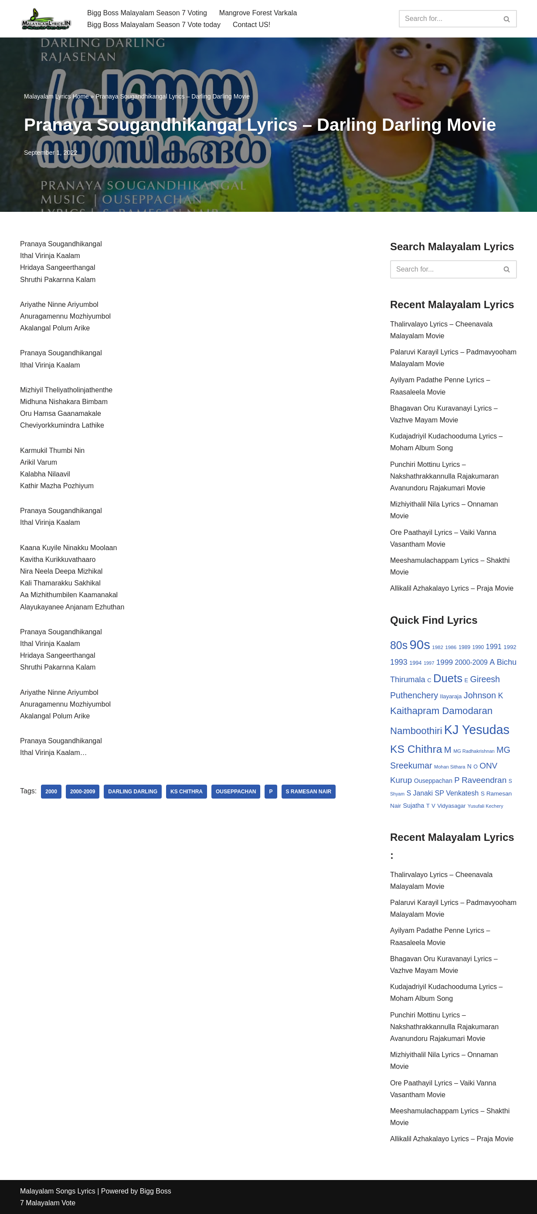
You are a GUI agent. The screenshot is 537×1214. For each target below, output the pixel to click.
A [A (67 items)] (492, 662)
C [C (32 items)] (429, 680)
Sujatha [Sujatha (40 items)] (414, 805)
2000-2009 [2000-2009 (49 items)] (471, 662)
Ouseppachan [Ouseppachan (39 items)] (433, 780)
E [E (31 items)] (466, 680)
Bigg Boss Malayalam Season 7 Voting (147, 13)
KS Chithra (186, 792)
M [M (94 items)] (448, 750)
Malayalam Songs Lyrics (57, 1191)
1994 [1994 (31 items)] (415, 663)
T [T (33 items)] (428, 806)
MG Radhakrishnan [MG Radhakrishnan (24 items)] (474, 751)
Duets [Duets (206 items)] (447, 678)
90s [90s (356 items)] (420, 644)
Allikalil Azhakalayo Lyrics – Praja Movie (451, 588)
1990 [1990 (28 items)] (478, 647)
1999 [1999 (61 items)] (444, 662)
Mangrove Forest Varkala (258, 13)
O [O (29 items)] (475, 767)
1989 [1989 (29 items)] (464, 647)
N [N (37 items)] (469, 766)
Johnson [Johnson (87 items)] (480, 695)
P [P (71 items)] (456, 780)
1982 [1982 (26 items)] (437, 647)
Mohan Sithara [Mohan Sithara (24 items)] (449, 766)
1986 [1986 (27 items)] (450, 647)
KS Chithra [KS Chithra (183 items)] (416, 749)
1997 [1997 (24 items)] (429, 663)
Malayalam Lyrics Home (56, 96)
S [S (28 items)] (510, 781)
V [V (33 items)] (433, 806)
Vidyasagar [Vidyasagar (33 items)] (451, 806)
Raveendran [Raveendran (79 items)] (484, 780)
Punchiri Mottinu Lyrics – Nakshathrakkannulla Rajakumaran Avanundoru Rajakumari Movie (444, 476)
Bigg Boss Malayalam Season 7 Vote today (154, 24)
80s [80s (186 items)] (399, 645)
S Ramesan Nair (309, 792)
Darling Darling (132, 792)
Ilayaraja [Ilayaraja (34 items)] (451, 696)
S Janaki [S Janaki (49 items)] (420, 793)
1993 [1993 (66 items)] (399, 662)
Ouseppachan (236, 792)
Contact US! (251, 24)
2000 (51, 792)
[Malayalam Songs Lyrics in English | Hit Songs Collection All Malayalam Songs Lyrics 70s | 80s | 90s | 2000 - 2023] (46, 19)
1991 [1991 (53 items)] (494, 646)
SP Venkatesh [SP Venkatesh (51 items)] (457, 793)
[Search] (448, 18)
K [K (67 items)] (500, 695)
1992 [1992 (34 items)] (509, 647)
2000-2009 (82, 792)
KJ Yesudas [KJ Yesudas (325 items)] (477, 730)
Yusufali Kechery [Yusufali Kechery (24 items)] (485, 806)
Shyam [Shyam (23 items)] (397, 793)
